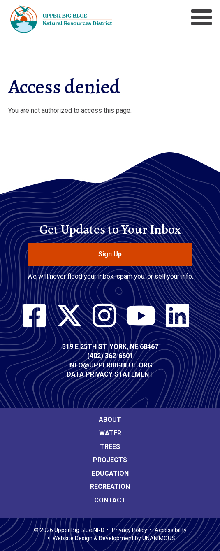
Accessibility (171, 530)
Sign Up (110, 254)
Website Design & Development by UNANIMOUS (114, 538)
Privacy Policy (129, 530)
